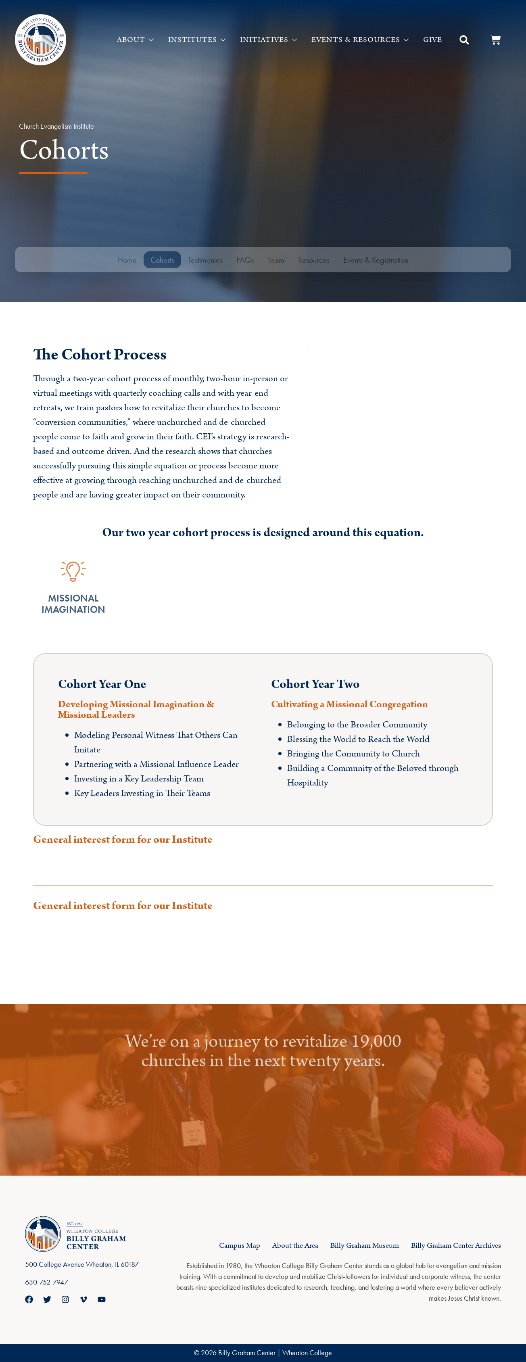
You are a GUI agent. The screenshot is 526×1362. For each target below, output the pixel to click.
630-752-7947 (46, 1282)
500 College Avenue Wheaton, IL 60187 (82, 1264)
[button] (464, 40)
